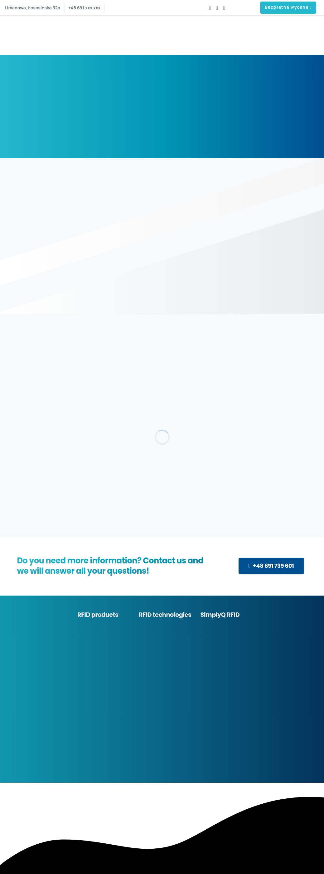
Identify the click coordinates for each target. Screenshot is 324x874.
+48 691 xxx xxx (84, 8)
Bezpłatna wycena (288, 7)
